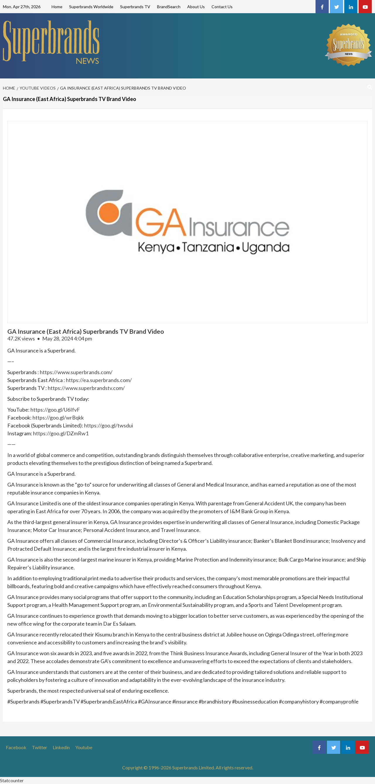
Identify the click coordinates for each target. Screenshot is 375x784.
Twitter (39, 747)
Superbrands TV (135, 6)
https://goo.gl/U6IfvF (55, 409)
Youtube (83, 747)
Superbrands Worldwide (91, 6)
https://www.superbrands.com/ (76, 372)
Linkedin (61, 747)
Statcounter (12, 780)
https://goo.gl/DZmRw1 (60, 433)
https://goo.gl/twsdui (108, 425)
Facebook (16, 747)
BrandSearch (168, 6)
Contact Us (222, 6)
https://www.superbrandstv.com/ (86, 388)
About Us (196, 6)
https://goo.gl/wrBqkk (58, 417)
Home (57, 6)
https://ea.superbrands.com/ (99, 380)
